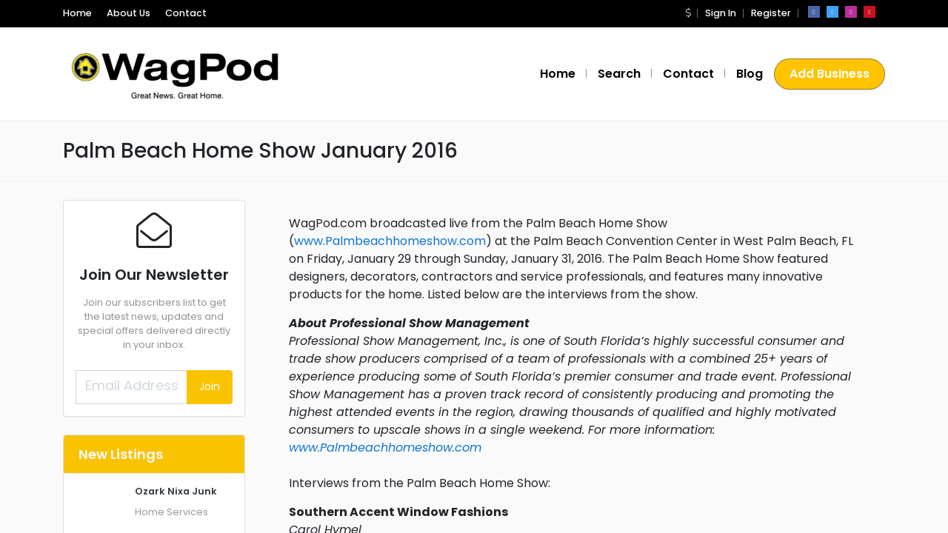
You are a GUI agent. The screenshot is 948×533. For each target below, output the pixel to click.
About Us (128, 13)
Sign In (720, 13)
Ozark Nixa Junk (176, 491)
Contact (186, 13)
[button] (688, 13)
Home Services (171, 512)
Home (77, 13)
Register (771, 13)
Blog (749, 73)
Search (619, 73)
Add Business (829, 73)
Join (209, 386)
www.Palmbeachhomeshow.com (390, 240)
